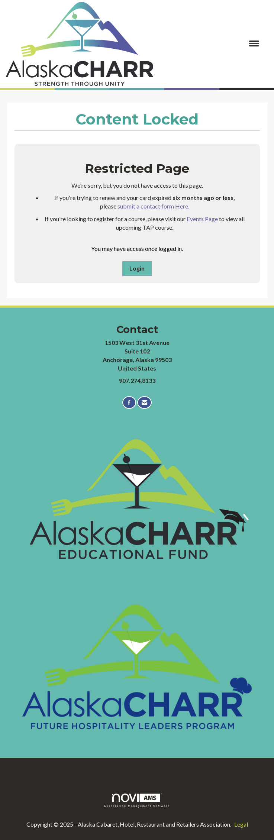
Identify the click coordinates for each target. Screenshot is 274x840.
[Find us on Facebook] (129, 402)
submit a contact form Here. (153, 206)
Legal (241, 824)
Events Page (202, 218)
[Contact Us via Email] (144, 402)
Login (137, 268)
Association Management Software (137, 800)
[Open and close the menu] (210, 44)
